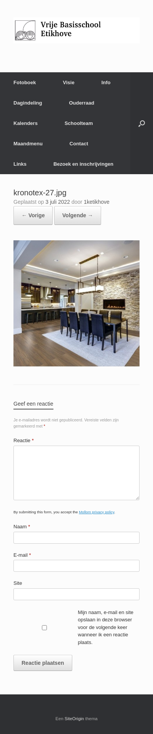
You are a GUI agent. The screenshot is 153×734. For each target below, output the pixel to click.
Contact (79, 143)
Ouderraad (81, 103)
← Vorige (33, 215)
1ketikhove (97, 202)
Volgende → (77, 215)
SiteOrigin (74, 718)
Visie (69, 82)
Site (17, 583)
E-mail (22, 555)
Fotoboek (24, 82)
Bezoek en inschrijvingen (83, 164)
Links (20, 164)
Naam (21, 526)
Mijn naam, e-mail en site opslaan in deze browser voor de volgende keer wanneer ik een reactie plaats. (106, 627)
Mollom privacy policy (96, 512)
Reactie (23, 440)
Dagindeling (27, 103)
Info (106, 82)
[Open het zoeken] (141, 123)
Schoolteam (79, 123)
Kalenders (25, 123)
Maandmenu (28, 143)
